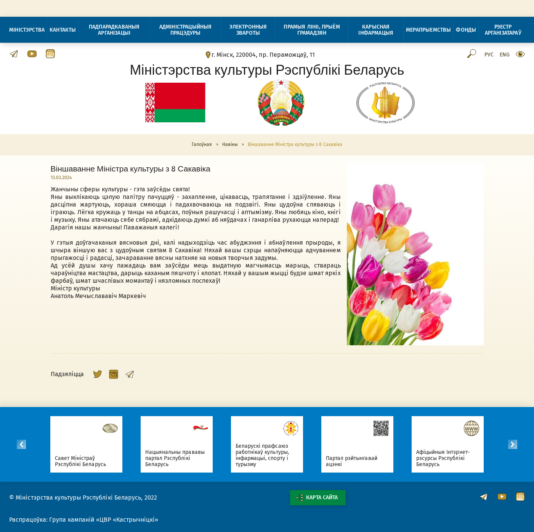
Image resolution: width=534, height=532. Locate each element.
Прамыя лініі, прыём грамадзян (312, 30)
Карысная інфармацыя (375, 30)
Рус (489, 55)
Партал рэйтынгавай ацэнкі (356, 461)
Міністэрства (27, 30)
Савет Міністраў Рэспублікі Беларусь (84, 461)
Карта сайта (316, 497)
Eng (505, 55)
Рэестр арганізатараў (503, 30)
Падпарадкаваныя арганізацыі (114, 30)
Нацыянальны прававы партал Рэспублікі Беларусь (179, 458)
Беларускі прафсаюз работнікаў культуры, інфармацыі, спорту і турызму (266, 455)
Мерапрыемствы (428, 30)
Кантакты (63, 30)
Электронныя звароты (248, 30)
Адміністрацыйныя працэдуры (185, 30)
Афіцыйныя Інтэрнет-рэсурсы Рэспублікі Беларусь (447, 458)
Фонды (466, 30)
